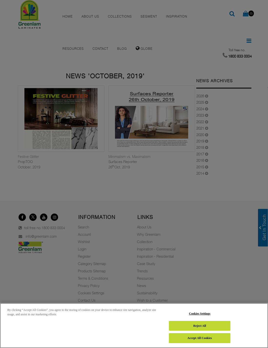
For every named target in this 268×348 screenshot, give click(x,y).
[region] (134, 325)
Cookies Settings (199, 313)
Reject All (199, 326)
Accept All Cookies (199, 338)
